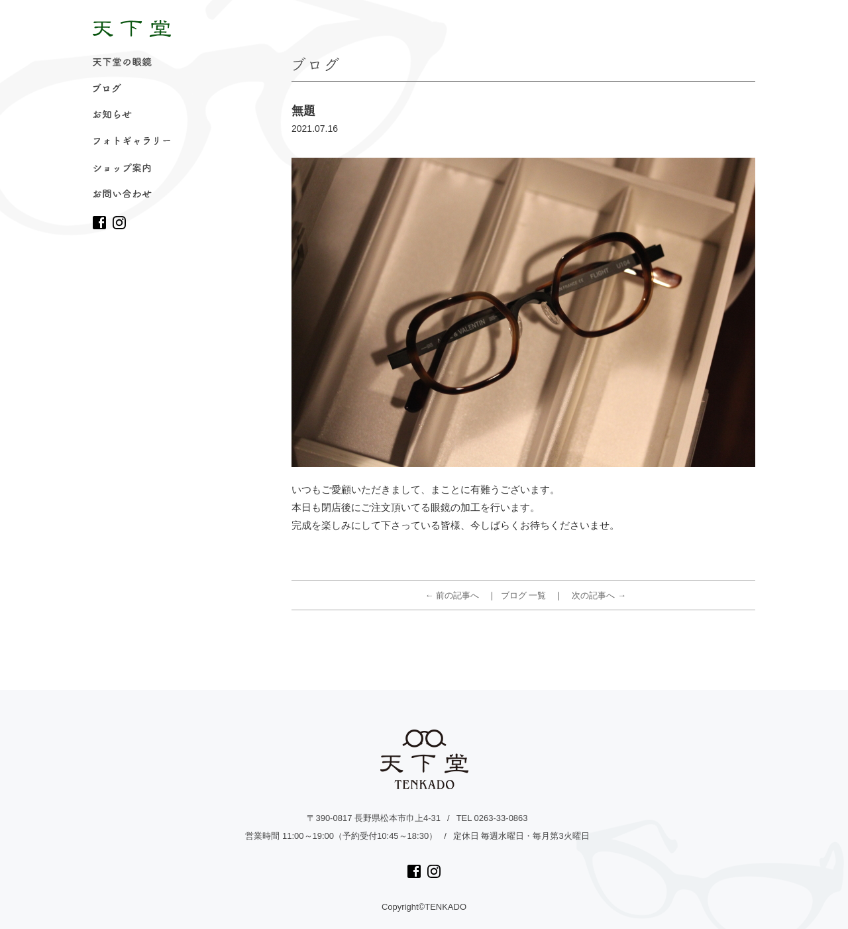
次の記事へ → (599, 595)
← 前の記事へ (452, 595)
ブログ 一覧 (524, 595)
